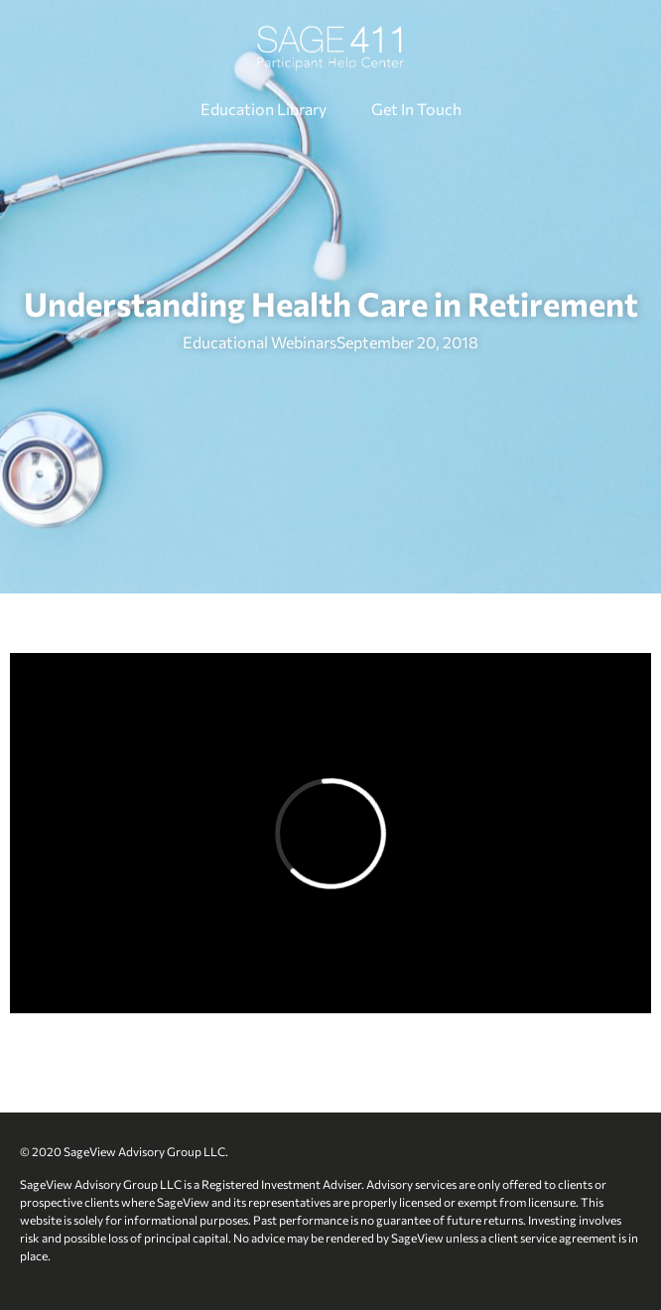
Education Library (263, 108)
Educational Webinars (259, 341)
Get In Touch (416, 108)
